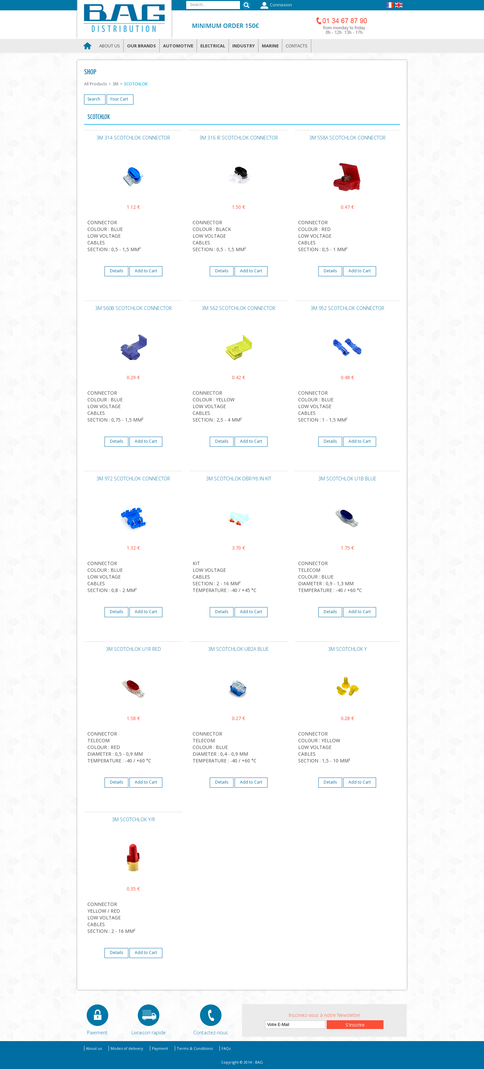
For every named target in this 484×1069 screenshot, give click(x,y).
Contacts (297, 46)
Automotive (178, 46)
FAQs (226, 1048)
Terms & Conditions (195, 1048)
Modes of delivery (127, 1048)
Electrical (212, 46)
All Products (95, 84)
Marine (270, 46)
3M (115, 84)
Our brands (141, 46)
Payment (160, 1048)
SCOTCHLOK (136, 84)
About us (109, 46)
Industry (243, 46)
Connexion (275, 5)
